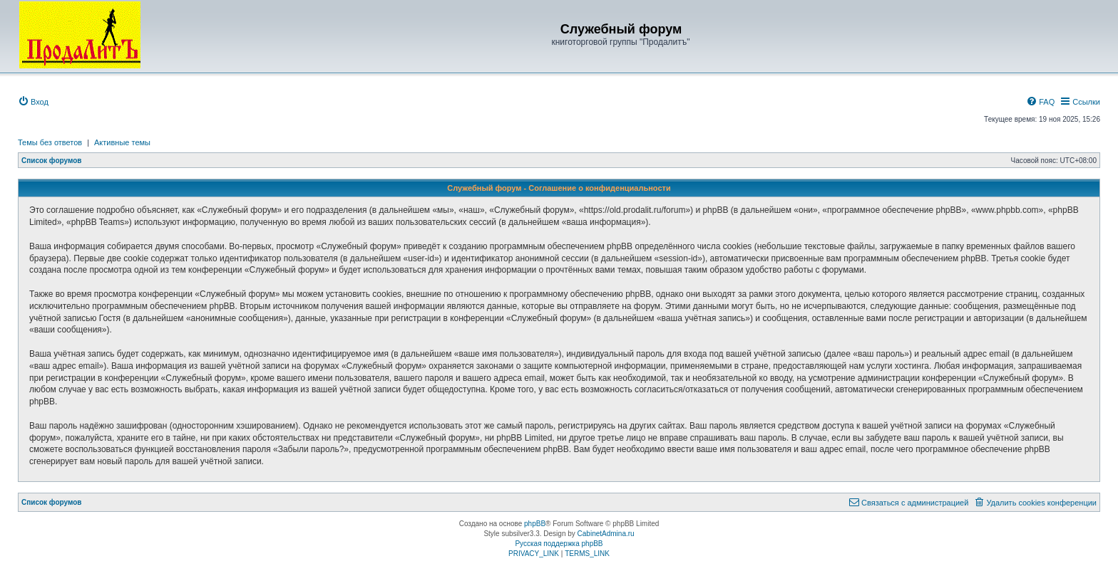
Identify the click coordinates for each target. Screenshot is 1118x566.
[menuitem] (33, 101)
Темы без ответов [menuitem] (50, 142)
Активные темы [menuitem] (122, 142)
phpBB (534, 524)
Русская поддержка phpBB (558, 543)
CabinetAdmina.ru (606, 534)
